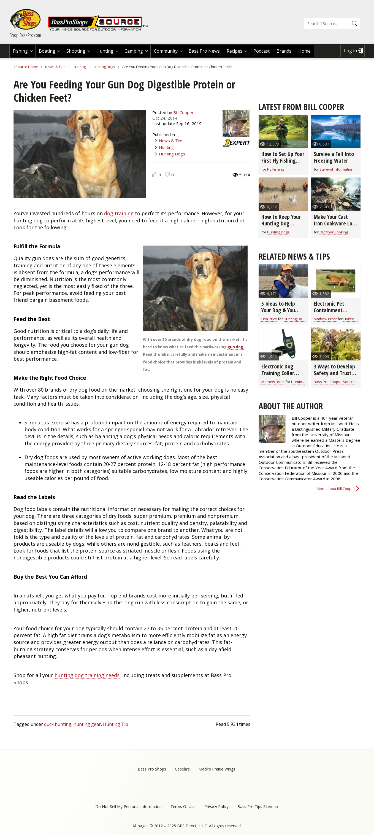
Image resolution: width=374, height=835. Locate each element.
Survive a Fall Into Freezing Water (334, 157)
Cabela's (182, 769)
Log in (350, 51)
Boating (47, 51)
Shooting (75, 51)
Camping (133, 51)
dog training (119, 213)
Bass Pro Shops (152, 769)
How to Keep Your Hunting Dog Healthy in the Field (283, 223)
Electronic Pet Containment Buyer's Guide (329, 310)
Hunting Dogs (104, 66)
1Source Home (25, 66)
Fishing (20, 51)
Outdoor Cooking (333, 232)
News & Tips (55, 66)
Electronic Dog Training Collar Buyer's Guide (277, 373)
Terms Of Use (183, 806)
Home (304, 51)
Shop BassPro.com (25, 35)
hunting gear (87, 724)
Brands (284, 51)
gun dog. (235, 346)
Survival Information (336, 169)
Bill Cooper (183, 112)
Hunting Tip (115, 724)
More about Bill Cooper (336, 488)
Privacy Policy (216, 806)
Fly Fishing (275, 169)
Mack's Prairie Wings (217, 769)
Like (155, 174)
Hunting (104, 51)
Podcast (261, 51)
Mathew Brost (325, 318)
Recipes (234, 51)
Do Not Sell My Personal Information (128, 806)
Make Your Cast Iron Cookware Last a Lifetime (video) (335, 223)
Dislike (167, 174)
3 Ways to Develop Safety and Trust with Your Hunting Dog (334, 376)
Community (166, 51)
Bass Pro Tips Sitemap (257, 806)
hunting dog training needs (87, 675)
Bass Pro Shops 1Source (334, 381)
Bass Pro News (204, 51)
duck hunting (57, 724)
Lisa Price (269, 318)
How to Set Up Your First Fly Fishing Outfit (282, 160)
